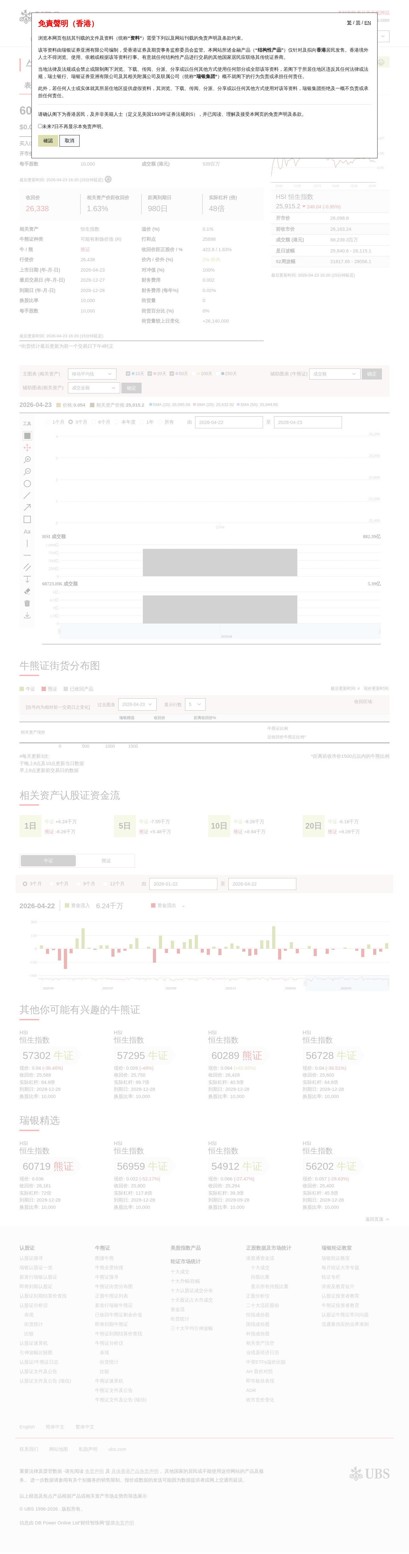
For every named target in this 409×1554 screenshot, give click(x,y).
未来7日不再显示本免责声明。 (72, 126)
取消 (69, 140)
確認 (48, 140)
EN (367, 22)
